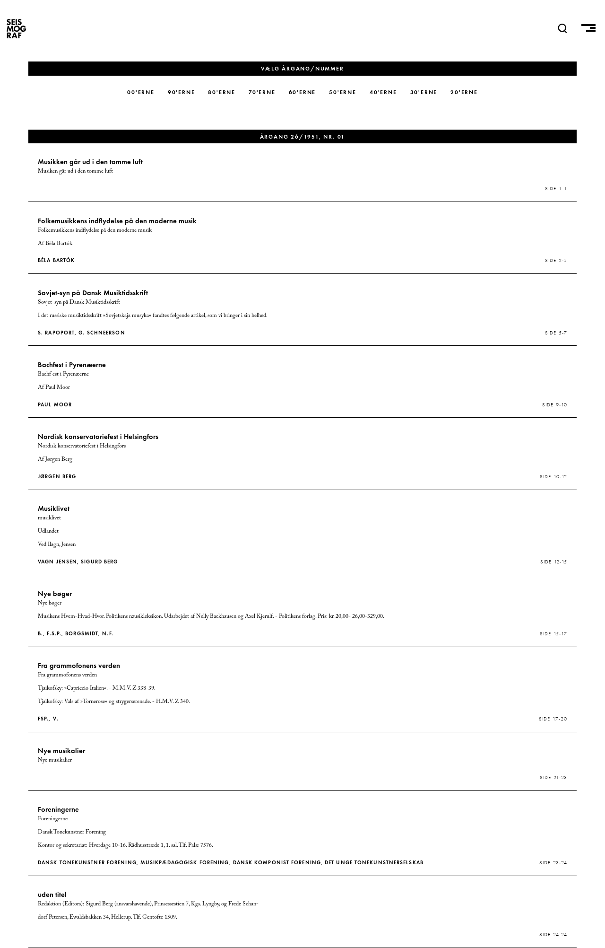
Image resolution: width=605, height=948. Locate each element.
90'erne (181, 92)
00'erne (141, 92)
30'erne (424, 92)
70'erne (262, 92)
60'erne (302, 92)
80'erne (221, 92)
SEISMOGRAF (16, 28)
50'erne (342, 92)
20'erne (464, 92)
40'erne (383, 92)
